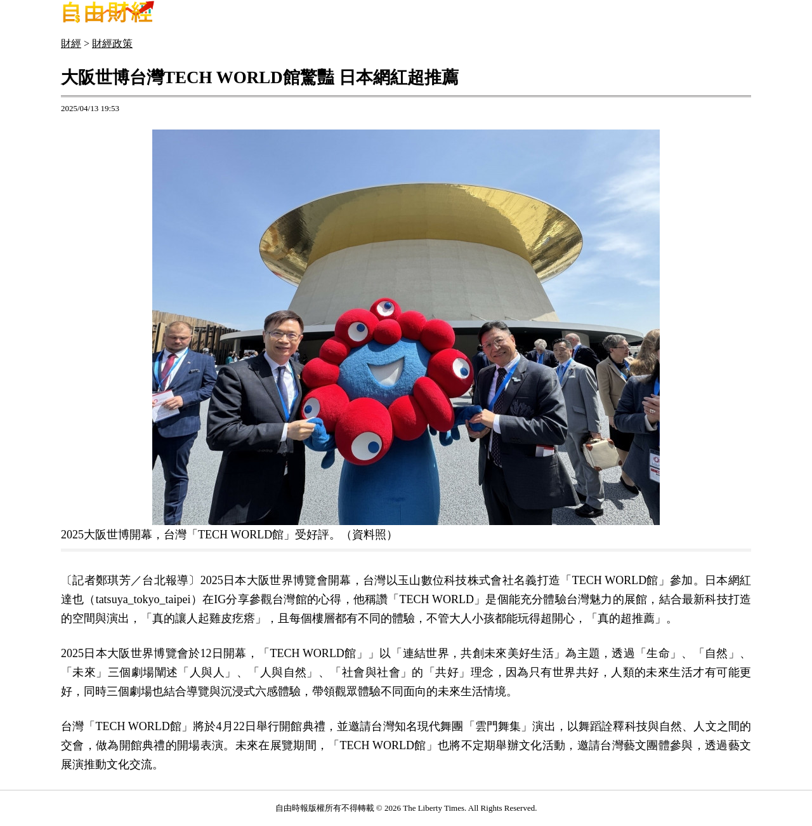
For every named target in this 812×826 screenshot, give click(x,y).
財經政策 (112, 43)
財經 (71, 43)
